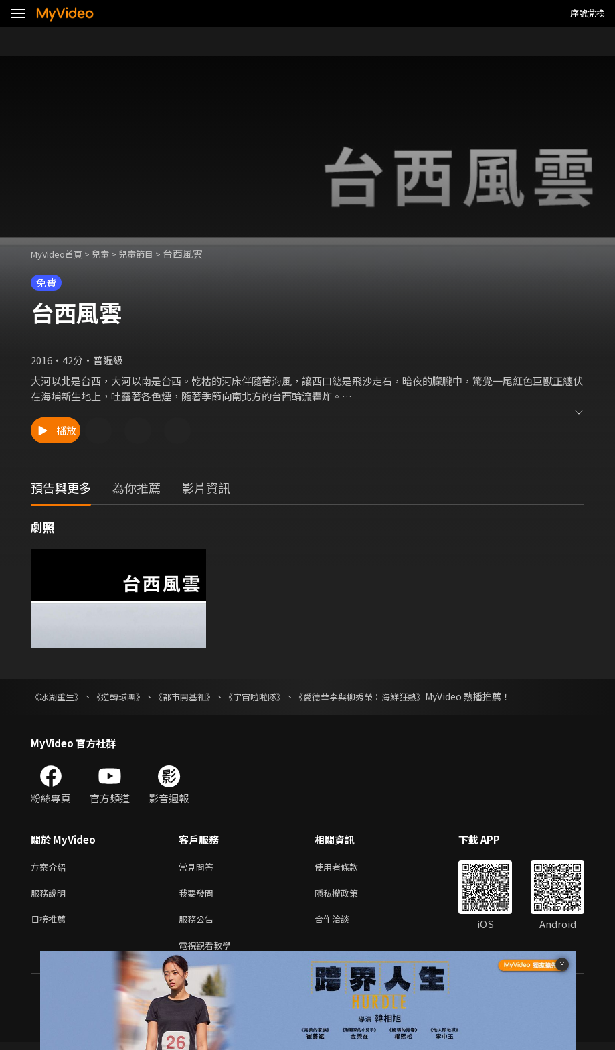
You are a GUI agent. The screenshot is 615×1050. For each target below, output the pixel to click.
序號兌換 (587, 13)
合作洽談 (343, 924)
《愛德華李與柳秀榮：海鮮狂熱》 (382, 696)
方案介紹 (51, 867)
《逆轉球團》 (124, 696)
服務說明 (51, 896)
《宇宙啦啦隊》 (269, 696)
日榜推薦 (51, 924)
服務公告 (199, 924)
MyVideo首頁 (61, 253)
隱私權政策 (348, 896)
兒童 (111, 253)
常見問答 (199, 867)
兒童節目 (150, 253)
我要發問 (199, 896)
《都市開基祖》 (195, 696)
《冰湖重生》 (59, 696)
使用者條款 (348, 867)
